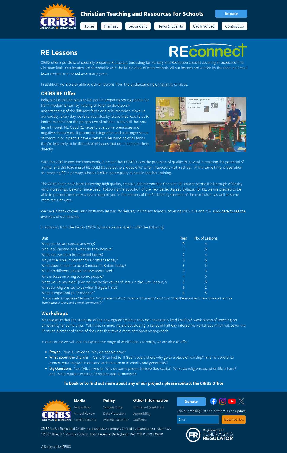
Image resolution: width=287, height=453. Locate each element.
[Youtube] (232, 401)
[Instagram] (222, 401)
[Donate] (231, 14)
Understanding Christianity (151, 84)
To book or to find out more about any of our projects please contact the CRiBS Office (143, 383)
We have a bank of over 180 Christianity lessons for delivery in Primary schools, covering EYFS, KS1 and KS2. (127, 211)
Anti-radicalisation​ (116, 419)
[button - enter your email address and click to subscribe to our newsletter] (234, 419)
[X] (241, 401)
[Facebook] (213, 401)
